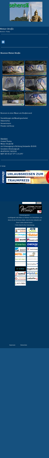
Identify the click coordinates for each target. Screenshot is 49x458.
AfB (32, 230)
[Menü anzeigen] (3, 42)
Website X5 (32, 278)
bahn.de (20, 239)
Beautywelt (32, 239)
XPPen (20, 283)
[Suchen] (29, 203)
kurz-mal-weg (20, 259)
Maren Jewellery (20, 264)
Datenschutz (23, 345)
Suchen (39, 203)
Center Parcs (20, 244)
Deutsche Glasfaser (20, 249)
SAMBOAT (20, 269)
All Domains (20, 235)
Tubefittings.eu (21, 273)
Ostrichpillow (33, 264)
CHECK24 (32, 244)
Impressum (12, 345)
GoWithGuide (33, 249)
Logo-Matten (32, 259)
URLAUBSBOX (33, 273)
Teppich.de (32, 269)
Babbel (32, 235)
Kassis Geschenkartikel (34, 254)
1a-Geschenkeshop (22, 230)
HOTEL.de (20, 254)
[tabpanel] (24, 35)
